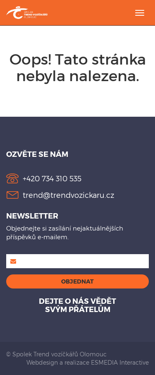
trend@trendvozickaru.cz (68, 194)
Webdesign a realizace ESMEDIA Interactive (87, 362)
